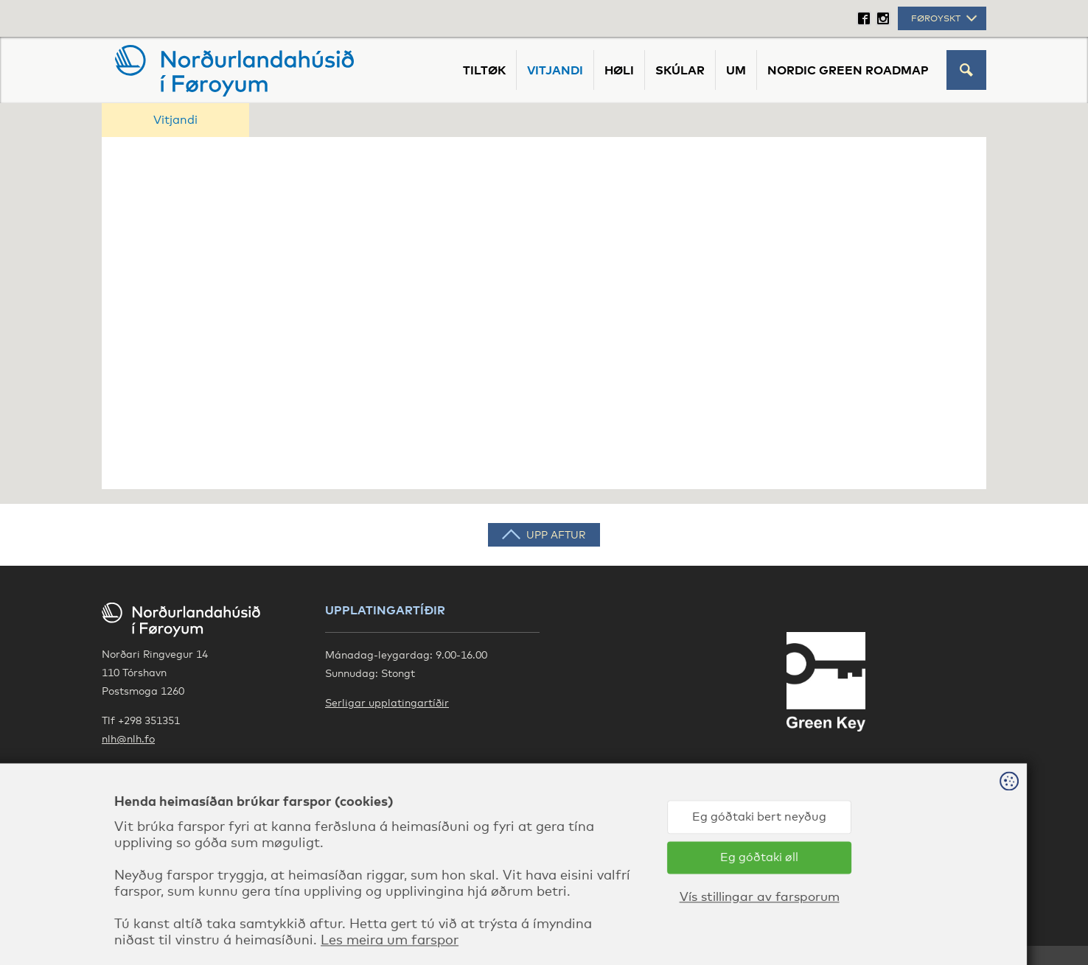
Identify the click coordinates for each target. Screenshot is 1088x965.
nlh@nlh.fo (128, 738)
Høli (619, 70)
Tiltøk (484, 70)
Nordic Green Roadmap (848, 70)
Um (736, 70)
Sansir (970, 921)
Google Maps (135, 768)
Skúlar (680, 70)
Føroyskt (945, 18)
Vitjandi (555, 70)
